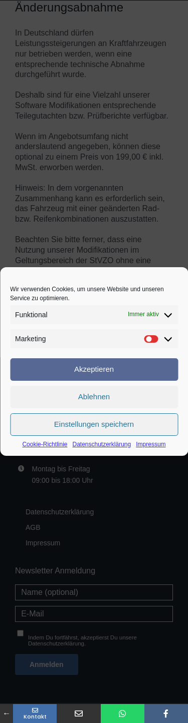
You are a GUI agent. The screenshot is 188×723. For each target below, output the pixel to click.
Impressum (150, 444)
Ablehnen (94, 396)
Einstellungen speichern (94, 424)
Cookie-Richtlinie (44, 444)
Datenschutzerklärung (101, 444)
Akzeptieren (94, 369)
